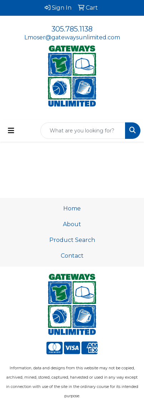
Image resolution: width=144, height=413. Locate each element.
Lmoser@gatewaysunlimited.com (72, 37)
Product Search (72, 240)
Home (72, 208)
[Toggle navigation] (11, 131)
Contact (72, 255)
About (72, 224)
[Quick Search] (82, 130)
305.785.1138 (72, 29)
